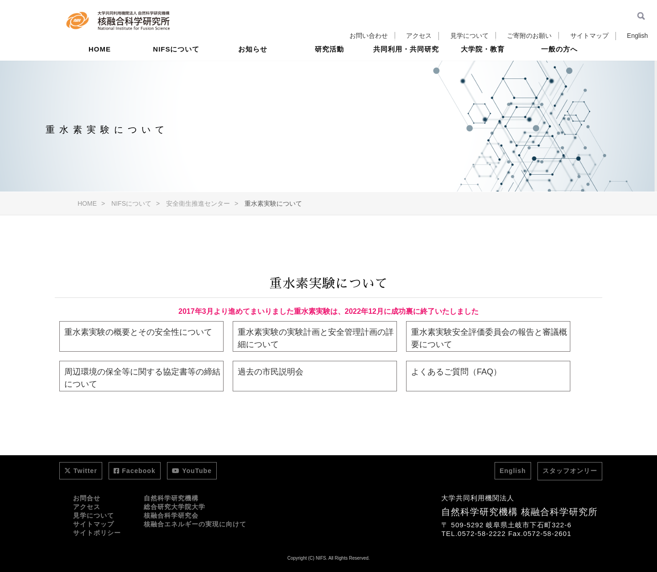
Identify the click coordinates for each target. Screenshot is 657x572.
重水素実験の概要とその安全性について (138, 332)
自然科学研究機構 (171, 498)
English (637, 35)
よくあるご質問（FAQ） (456, 371)
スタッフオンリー (569, 470)
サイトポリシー (97, 532)
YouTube (192, 470)
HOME (100, 70)
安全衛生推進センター (198, 203)
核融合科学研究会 (171, 515)
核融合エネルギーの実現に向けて (195, 524)
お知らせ (252, 70)
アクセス (419, 35)
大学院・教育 (483, 70)
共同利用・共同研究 (406, 70)
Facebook (134, 470)
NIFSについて (176, 70)
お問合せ (86, 498)
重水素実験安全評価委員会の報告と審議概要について (489, 338)
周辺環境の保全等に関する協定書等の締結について (142, 378)
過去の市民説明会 (270, 371)
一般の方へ (559, 70)
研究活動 (329, 70)
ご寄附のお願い (529, 35)
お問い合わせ (368, 35)
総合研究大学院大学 (174, 506)
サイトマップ (589, 35)
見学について (469, 35)
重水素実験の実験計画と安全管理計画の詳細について (316, 338)
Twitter (80, 470)
